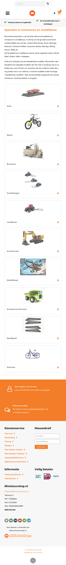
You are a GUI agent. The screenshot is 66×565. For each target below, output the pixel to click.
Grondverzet (13, 252)
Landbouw (12, 223)
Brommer (11, 165)
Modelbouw (12, 281)
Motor (10, 136)
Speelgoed (12, 339)
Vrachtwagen (13, 194)
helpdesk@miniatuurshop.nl (17, 491)
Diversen (11, 368)
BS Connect (38, 552)
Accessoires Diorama (17, 310)
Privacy (8, 441)
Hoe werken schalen (14, 449)
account (46, 390)
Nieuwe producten (13, 474)
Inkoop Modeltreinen (14, 457)
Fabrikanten (10, 478)
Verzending (10, 437)
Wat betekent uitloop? (15, 453)
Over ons (9, 433)
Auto (9, 107)
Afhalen (8, 445)
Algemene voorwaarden (15, 461)
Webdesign (28, 552)
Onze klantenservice (36, 409)
